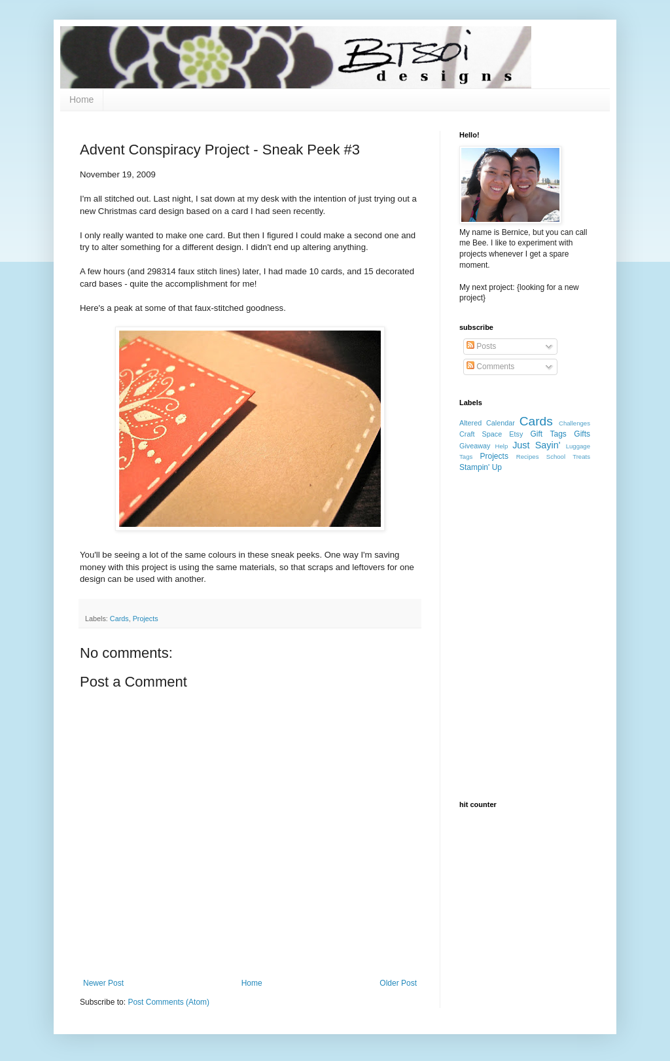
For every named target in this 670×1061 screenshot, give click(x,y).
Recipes (527, 456)
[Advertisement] (524, 558)
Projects (145, 618)
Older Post (398, 983)
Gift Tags (549, 434)
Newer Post (103, 983)
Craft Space (480, 434)
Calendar (500, 423)
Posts (481, 346)
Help (501, 446)
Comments (490, 366)
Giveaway (474, 446)
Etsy (516, 434)
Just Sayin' (536, 445)
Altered (470, 423)
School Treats (568, 456)
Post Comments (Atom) (168, 1002)
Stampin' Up (480, 467)
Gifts (582, 434)
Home (81, 99)
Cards (119, 618)
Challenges (574, 423)
